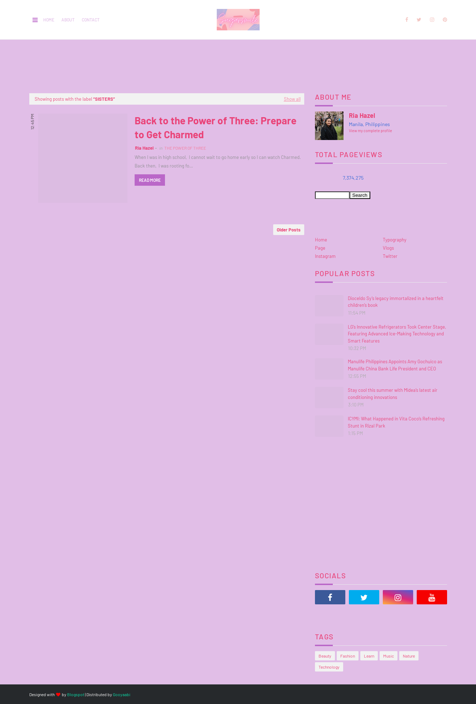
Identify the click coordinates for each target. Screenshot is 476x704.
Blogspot (75, 694)
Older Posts (289, 230)
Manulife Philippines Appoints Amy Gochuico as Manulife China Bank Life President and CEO (395, 365)
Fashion (347, 655)
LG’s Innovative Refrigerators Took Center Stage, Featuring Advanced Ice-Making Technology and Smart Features (397, 334)
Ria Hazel (144, 148)
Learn (369, 655)
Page (320, 248)
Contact (91, 19)
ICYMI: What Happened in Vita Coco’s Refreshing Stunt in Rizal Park (396, 422)
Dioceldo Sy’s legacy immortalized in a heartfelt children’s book (396, 301)
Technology (329, 666)
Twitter (390, 256)
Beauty (325, 655)
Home (48, 19)
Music (388, 655)
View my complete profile (370, 130)
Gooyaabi (121, 694)
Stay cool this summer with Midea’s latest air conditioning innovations (392, 393)
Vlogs (388, 248)
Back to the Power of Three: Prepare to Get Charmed (215, 127)
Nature (409, 655)
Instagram (325, 256)
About (68, 19)
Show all (292, 99)
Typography (394, 240)
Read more (150, 180)
